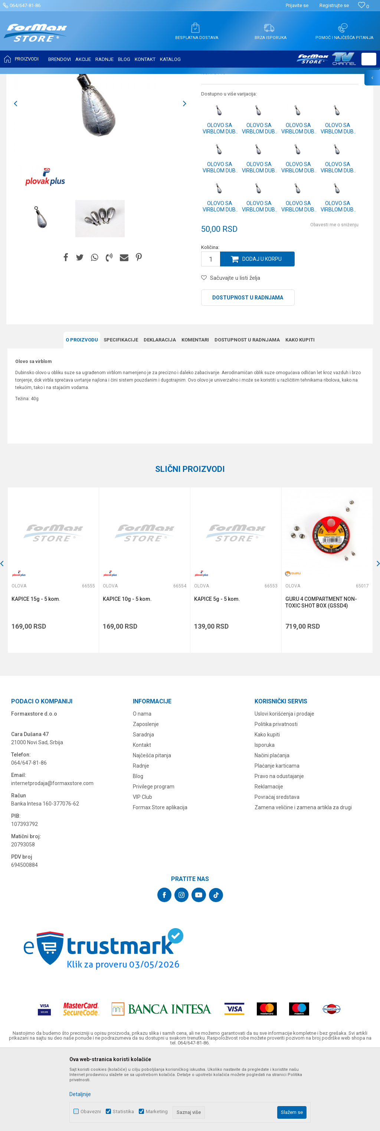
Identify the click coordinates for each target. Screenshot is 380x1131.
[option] (42, 293)
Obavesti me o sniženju (334, 298)
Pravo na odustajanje (279, 850)
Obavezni (91, 1111)
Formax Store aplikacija (160, 881)
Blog (138, 850)
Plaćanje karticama (277, 840)
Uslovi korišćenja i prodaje (284, 788)
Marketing (157, 1111)
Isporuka (265, 819)
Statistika (123, 1111)
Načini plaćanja (272, 829)
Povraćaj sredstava (277, 871)
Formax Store (21, 78)
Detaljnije (80, 1094)
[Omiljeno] (363, 6)
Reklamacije (269, 860)
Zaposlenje (146, 798)
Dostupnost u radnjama (247, 372)
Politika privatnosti (276, 798)
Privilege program (153, 860)
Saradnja (143, 808)
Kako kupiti (267, 808)
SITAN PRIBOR (79, 78)
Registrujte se (334, 5)
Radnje (141, 840)
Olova (105, 78)
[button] (368, 59)
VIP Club (142, 871)
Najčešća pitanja (152, 829)
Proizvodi (49, 78)
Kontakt (142, 819)
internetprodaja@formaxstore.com (52, 857)
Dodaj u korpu (262, 333)
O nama (142, 788)
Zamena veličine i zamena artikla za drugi (303, 881)
